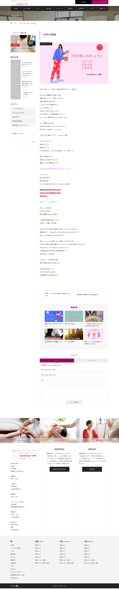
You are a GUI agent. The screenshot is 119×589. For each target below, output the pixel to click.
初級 (39, 542)
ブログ (92, 9)
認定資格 (48, 9)
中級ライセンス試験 (65, 560)
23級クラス (38, 551)
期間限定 (15, 45)
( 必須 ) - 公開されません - (49, 375)
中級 (64, 542)
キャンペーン (59, 9)
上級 (88, 542)
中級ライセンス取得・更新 (66, 563)
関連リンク (103, 9)
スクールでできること (18, 109)
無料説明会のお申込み (59, 470)
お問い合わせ (14, 578)
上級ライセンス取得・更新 (91, 563)
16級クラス (62, 557)
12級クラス (87, 554)
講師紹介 (70, 9)
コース (38, 9)
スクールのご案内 (15, 548)
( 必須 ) (48, 370)
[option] (23, 44)
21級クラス (38, 557)
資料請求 (92, 470)
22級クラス (38, 554)
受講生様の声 (15, 117)
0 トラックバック (91, 361)
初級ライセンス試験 (40, 560)
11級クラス (87, 557)
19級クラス (62, 548)
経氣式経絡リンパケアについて (20, 126)
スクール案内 (26, 9)
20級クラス (62, 545)
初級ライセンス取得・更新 (42, 563)
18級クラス (62, 551)
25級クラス (38, 545)
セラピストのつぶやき (46, 44)
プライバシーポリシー (16, 572)
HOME (16, 9)
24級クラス (38, 548)
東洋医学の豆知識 (17, 121)
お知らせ (13, 569)
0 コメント (57, 361)
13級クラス (87, 551)
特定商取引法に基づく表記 (18, 575)
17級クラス (62, 554)
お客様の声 (81, 9)
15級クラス (87, 545)
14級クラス (87, 548)
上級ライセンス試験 (89, 560)
